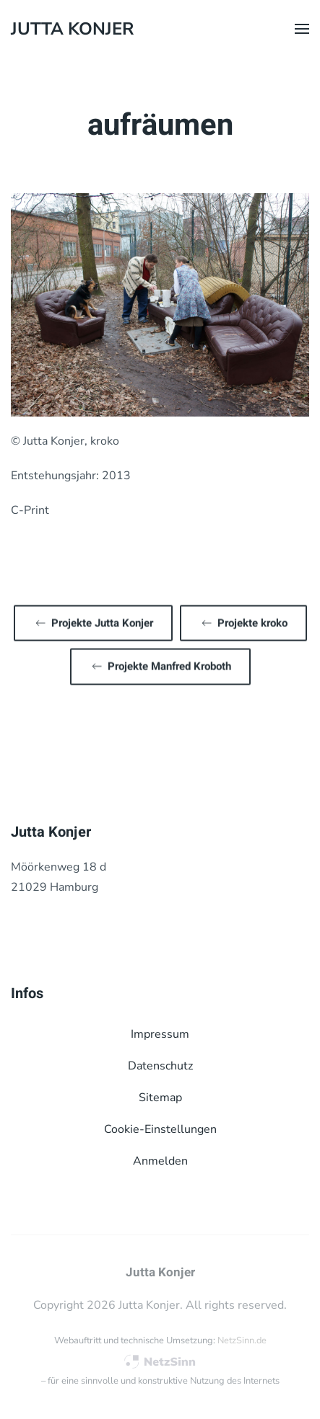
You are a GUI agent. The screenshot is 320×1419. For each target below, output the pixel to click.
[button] (302, 29)
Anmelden (160, 1161)
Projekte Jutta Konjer (93, 622)
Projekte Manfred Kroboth (160, 665)
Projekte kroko (243, 622)
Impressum (160, 1034)
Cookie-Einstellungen (160, 1129)
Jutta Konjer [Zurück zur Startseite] (72, 28)
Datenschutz (160, 1066)
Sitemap (160, 1098)
